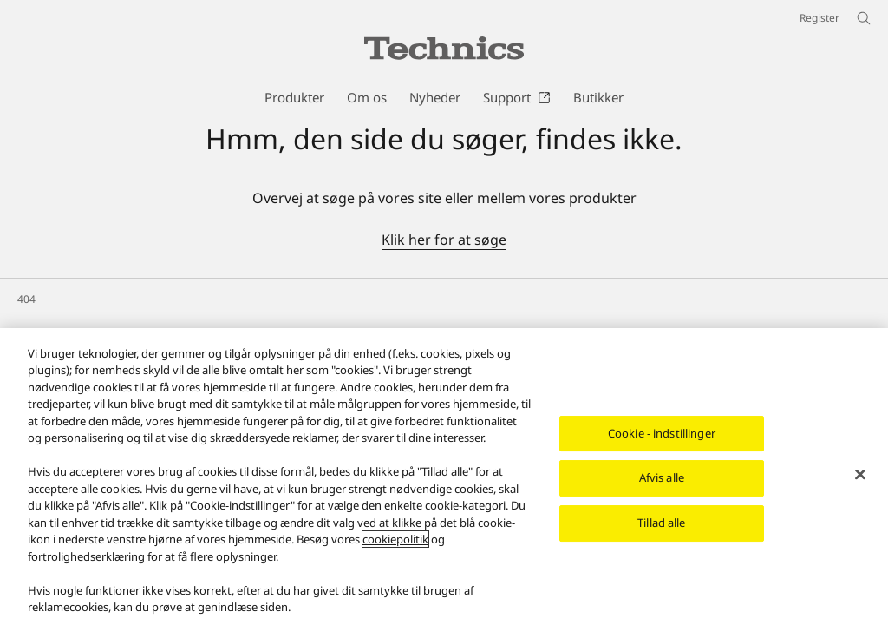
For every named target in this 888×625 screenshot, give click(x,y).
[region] (444, 476)
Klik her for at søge (444, 239)
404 (26, 299)
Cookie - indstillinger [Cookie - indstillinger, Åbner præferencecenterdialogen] (661, 433)
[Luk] (860, 474)
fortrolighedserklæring (86, 556)
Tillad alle (661, 522)
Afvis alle (661, 478)
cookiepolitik (395, 539)
